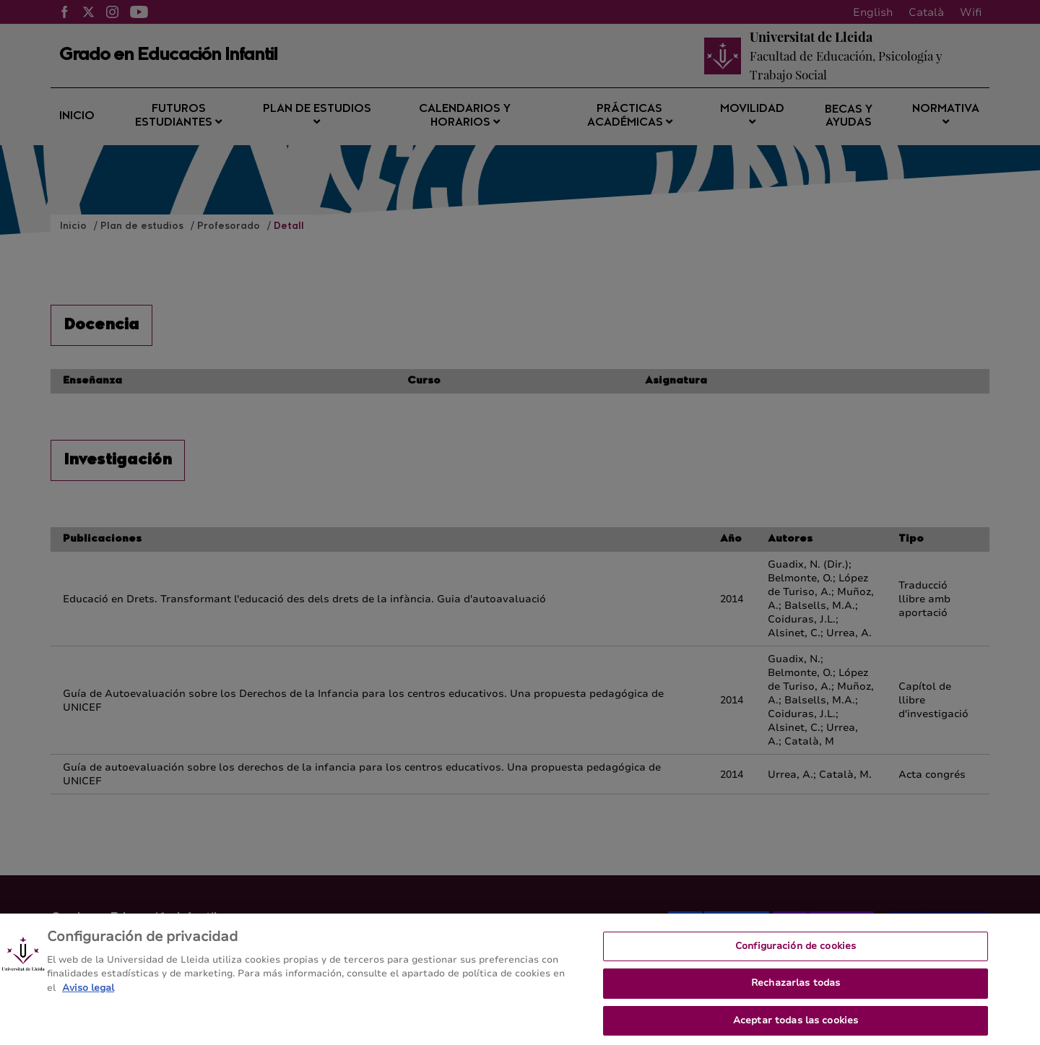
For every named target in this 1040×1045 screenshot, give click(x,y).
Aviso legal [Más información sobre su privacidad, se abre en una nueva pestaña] (88, 993)
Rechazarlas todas (795, 988)
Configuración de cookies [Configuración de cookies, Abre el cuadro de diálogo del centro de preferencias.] (795, 951)
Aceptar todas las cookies (795, 1026)
